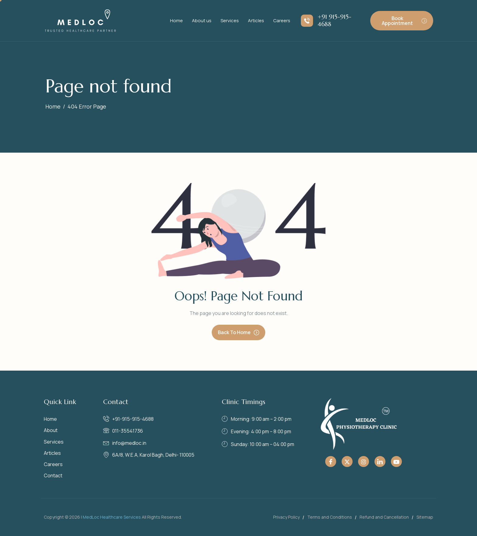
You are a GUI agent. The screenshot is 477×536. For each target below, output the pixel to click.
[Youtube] (396, 461)
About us (201, 20)
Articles (256, 20)
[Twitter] (347, 461)
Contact (53, 475)
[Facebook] (330, 461)
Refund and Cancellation (384, 517)
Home (176, 20)
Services (230, 20)
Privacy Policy (286, 517)
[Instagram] (363, 461)
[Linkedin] (379, 461)
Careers (281, 20)
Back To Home (238, 332)
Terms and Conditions (329, 517)
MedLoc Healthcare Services (112, 517)
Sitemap (424, 517)
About (50, 430)
